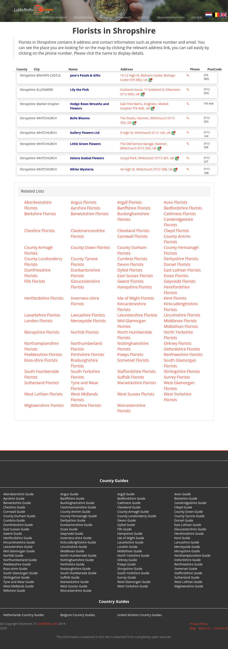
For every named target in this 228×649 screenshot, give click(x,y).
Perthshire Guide (72, 564)
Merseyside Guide (187, 547)
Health (105, 17)
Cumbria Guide (14, 520)
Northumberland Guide (20, 560)
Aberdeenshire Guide (18, 494)
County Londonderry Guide (136, 516)
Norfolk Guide (13, 555)
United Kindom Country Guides (139, 615)
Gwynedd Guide (71, 533)
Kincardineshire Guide (19, 542)
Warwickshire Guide (74, 582)
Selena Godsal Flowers (87, 158)
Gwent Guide (12, 533)
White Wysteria (81, 169)
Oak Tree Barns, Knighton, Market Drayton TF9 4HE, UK (144, 106)
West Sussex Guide (73, 586)
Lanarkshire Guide (130, 542)
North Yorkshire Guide (133, 555)
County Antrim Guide (75, 512)
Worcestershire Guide (76, 590)
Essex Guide (69, 529)
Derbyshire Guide (72, 520)
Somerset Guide (185, 569)
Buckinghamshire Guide (77, 503)
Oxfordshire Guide (187, 560)
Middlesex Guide (72, 551)
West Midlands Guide (18, 586)
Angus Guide (69, 494)
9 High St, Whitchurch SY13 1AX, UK (148, 133)
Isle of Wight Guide (130, 538)
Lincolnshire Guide (73, 547)
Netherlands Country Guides (23, 615)
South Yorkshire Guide (133, 573)
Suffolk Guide (69, 577)
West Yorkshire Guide (132, 586)
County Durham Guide (19, 516)
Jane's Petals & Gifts (85, 75)
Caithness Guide (129, 503)
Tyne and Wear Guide (18, 582)
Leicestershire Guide (17, 547)
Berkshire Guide (185, 498)
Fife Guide (124, 529)
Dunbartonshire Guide (76, 525)
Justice (144, 17)
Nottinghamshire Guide (77, 560)
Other (196, 17)
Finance (124, 17)
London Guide (127, 547)
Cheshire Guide (14, 507)
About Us (204, 628)
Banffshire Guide (72, 498)
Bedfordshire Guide (131, 498)
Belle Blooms (80, 118)
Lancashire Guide (186, 542)
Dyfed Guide (126, 525)
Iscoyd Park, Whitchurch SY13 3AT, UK (149, 158)
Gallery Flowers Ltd (84, 133)
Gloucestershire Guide (190, 529)
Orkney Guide (127, 560)
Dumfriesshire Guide (18, 525)
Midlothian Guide (129, 551)
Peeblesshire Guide (17, 564)
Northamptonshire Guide (192, 555)
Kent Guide (182, 538)
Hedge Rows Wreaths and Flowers (89, 106)
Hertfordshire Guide (17, 538)
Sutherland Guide (186, 577)
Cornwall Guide (14, 512)
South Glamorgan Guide (20, 573)
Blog (193, 628)
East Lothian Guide (187, 525)
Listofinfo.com (47, 624)
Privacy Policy (198, 624)
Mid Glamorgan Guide (19, 551)
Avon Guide (182, 494)
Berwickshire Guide (17, 503)
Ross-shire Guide (15, 569)
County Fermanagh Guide (78, 516)
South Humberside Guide (78, 573)
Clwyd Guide (183, 507)
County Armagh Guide (133, 512)
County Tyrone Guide (189, 516)
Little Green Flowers (85, 144)
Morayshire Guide (187, 551)
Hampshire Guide (129, 533)
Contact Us (221, 628)
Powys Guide (126, 564)
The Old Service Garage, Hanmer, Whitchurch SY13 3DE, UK (143, 146)
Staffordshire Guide (188, 573)
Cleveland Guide (129, 507)
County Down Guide (188, 512)
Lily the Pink (79, 90)
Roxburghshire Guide (75, 569)
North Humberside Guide (78, 555)
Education (83, 17)
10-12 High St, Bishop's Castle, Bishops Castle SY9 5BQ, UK (147, 77)
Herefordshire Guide (189, 533)
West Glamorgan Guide (134, 582)
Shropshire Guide (129, 569)
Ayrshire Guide (13, 498)
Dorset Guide (183, 520)
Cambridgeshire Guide (190, 503)
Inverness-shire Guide (76, 538)
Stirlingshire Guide (16, 577)
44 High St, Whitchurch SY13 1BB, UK (149, 169)
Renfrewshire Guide (188, 564)
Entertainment (54, 17)
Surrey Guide (126, 577)
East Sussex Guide (16, 529)
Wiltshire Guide (14, 590)
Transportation (171, 17)
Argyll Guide (126, 494)
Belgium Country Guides (77, 615)
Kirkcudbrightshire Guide (78, 542)
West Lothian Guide (188, 582)
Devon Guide (126, 520)
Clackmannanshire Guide (78, 507)
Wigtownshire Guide (188, 586)
